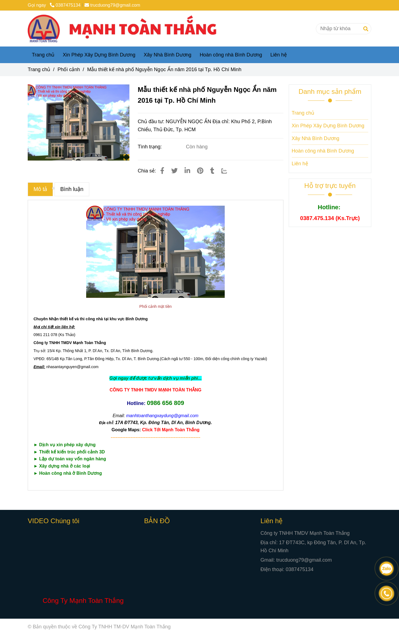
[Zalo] (228, 170)
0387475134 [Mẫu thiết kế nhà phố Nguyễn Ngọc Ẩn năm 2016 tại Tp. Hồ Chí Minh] (65, 4)
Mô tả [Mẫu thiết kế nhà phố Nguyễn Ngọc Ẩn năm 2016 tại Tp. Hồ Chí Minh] (40, 189)
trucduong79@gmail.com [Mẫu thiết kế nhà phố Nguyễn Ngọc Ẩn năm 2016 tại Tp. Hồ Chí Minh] (112, 4)
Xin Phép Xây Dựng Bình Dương (99, 55)
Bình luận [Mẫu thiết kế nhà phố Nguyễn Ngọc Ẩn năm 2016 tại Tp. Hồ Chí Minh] (72, 189)
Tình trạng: (150, 146)
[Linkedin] (187, 170)
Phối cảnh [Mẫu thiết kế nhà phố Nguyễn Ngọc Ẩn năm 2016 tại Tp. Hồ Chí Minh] (68, 69)
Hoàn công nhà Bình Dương (231, 55)
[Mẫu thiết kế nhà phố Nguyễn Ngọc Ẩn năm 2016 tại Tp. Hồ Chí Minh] (127, 28)
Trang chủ (43, 55)
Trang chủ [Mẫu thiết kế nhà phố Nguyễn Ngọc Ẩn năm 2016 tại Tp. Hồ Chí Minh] (39, 69)
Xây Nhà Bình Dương (167, 55)
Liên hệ (278, 55)
